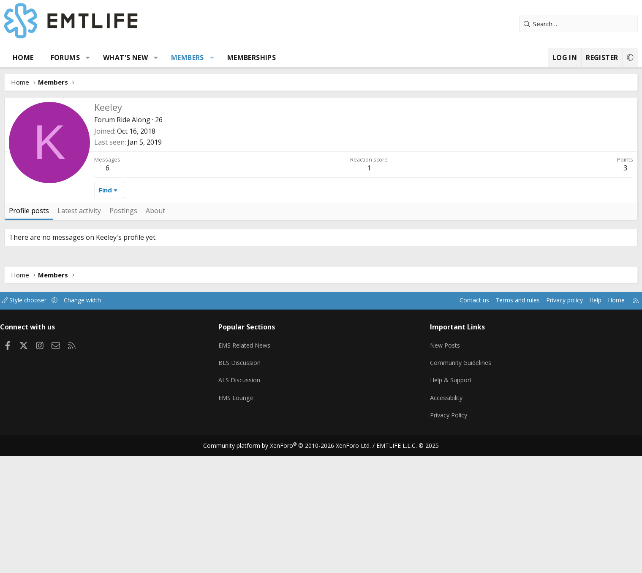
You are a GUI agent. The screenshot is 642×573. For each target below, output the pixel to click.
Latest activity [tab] (128, 337)
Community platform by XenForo (292, 563)
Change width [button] (142, 427)
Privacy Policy (432, 535)
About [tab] (204, 337)
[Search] (530, 24)
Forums (113, 57)
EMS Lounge (255, 518)
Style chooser (81, 427)
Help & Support (435, 502)
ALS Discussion (258, 502)
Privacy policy (505, 427)
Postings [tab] (172, 337)
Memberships (300, 57)
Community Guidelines (445, 485)
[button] (137, 57)
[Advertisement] (321, 160)
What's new (174, 57)
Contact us (409, 427)
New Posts (429, 469)
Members (236, 57)
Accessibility (430, 518)
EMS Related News (265, 469)
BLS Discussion (258, 485)
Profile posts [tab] (77, 337)
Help (538, 427)
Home (71, 57)
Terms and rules (455, 427)
